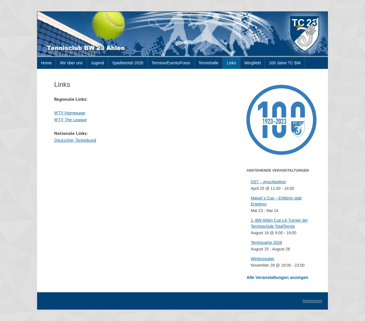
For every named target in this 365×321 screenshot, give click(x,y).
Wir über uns (71, 63)
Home (46, 63)
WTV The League (70, 119)
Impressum (312, 301)
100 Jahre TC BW (285, 63)
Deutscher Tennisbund (75, 140)
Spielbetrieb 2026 (127, 63)
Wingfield (252, 63)
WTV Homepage (69, 113)
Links (231, 63)
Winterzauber (262, 258)
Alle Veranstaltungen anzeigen (277, 277)
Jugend (97, 63)
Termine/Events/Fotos (171, 63)
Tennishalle (208, 63)
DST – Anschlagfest (268, 182)
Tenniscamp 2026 (266, 242)
